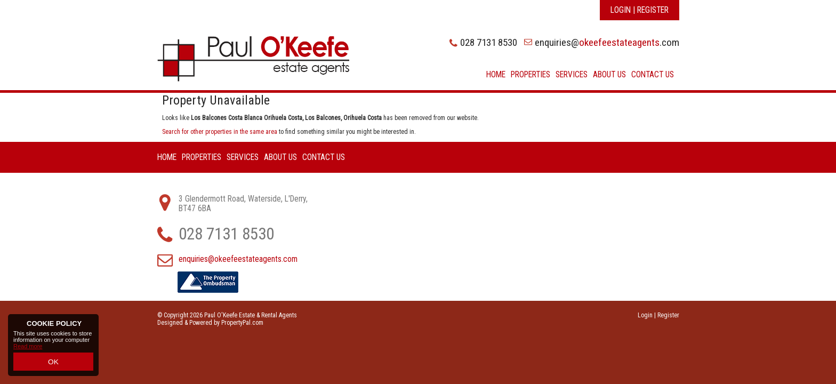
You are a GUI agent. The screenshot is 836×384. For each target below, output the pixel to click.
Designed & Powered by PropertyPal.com (210, 322)
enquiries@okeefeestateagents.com (238, 259)
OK (53, 363)
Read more (27, 350)
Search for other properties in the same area (219, 131)
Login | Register (639, 10)
